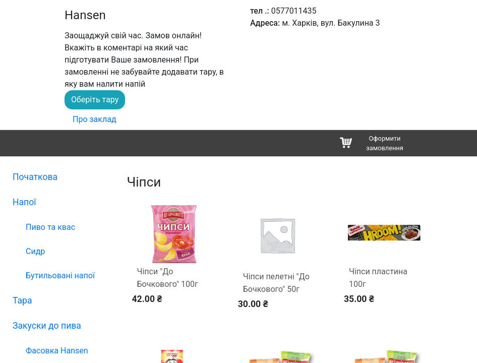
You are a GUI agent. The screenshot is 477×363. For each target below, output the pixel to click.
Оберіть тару (94, 99)
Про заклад (94, 119)
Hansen (85, 15)
